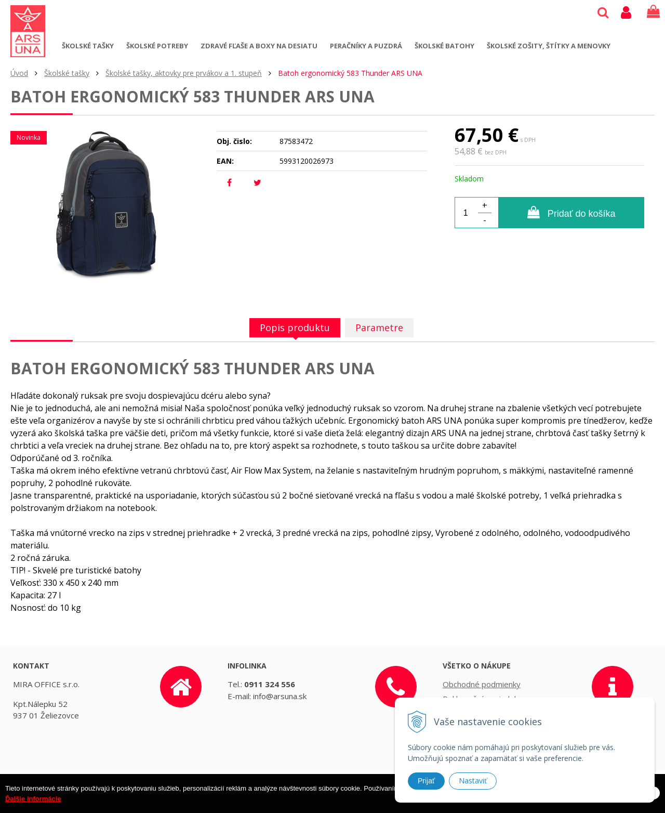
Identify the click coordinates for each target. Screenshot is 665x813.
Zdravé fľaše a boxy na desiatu (259, 45)
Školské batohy (444, 45)
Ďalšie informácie (33, 802)
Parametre (379, 327)
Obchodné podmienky (482, 684)
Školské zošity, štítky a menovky (548, 45)
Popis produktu (295, 327)
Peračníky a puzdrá (366, 45)
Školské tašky (88, 45)
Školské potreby (157, 45)
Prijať (426, 781)
